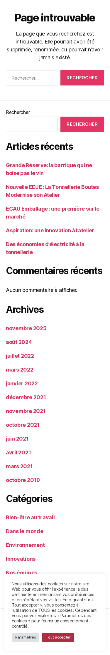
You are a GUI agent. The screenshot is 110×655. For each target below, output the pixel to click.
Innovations (20, 559)
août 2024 (19, 342)
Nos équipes (21, 573)
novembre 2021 (26, 411)
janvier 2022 (22, 383)
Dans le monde (24, 531)
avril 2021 (18, 452)
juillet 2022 (20, 356)
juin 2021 (17, 439)
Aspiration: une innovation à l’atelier (50, 230)
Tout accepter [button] (58, 637)
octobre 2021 (23, 425)
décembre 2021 (26, 397)
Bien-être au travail (30, 517)
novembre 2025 (26, 328)
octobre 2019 (23, 480)
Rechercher (18, 112)
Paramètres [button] (25, 637)
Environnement (25, 545)
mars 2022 (19, 370)
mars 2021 (19, 466)
